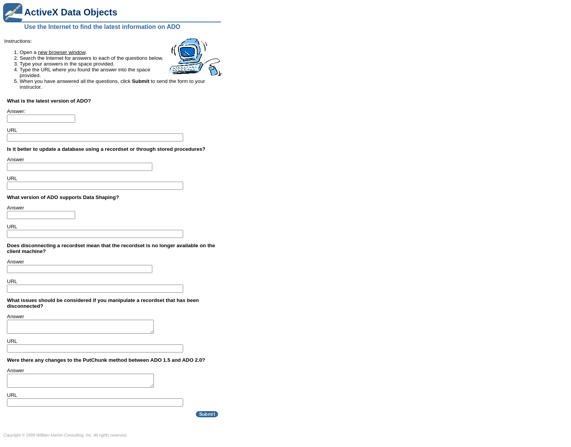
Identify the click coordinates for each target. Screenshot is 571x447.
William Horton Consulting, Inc (63, 439)
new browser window (61, 52)
